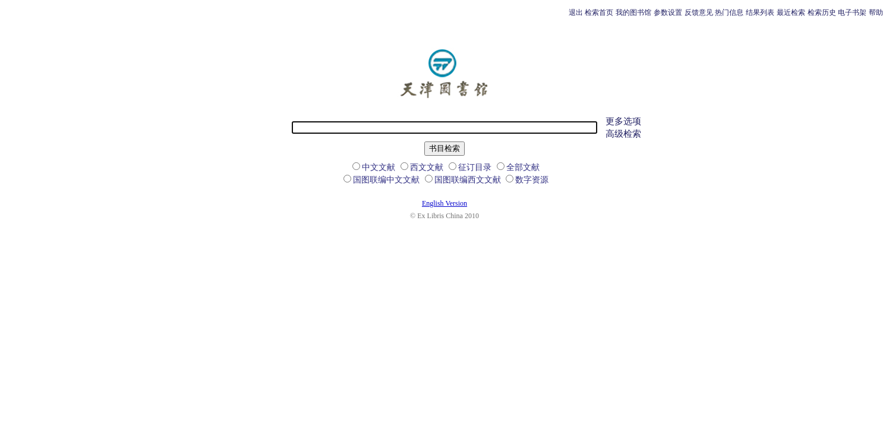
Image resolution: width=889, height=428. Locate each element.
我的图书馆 (633, 12)
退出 (576, 12)
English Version (444, 203)
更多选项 (623, 121)
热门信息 (729, 12)
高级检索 (623, 134)
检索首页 (599, 12)
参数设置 (668, 12)
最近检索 (791, 12)
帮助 (876, 12)
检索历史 (822, 12)
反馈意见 (699, 12)
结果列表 (760, 12)
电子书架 (852, 12)
